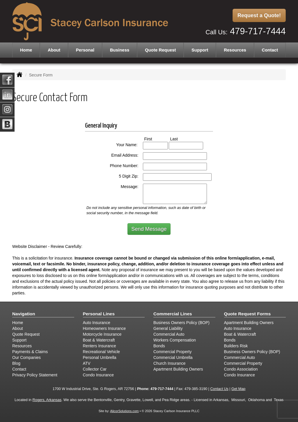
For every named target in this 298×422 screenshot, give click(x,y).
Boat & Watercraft (99, 340)
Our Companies (26, 357)
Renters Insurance (99, 346)
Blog (16, 363)
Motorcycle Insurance (102, 334)
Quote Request (26, 334)
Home (26, 49)
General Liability (167, 328)
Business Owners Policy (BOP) (181, 322)
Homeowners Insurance (104, 328)
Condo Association (241, 369)
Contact (270, 49)
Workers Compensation (174, 340)
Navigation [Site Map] (23, 313)
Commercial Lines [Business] (172, 313)
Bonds (159, 346)
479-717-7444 (258, 31)
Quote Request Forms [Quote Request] (247, 313)
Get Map (238, 389)
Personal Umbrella (99, 357)
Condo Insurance (98, 375)
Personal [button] (85, 49)
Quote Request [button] (160, 49)
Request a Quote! (259, 15)
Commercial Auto (169, 334)
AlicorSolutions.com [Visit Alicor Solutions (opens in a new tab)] (124, 411)
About (54, 49)
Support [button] (199, 49)
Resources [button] (235, 49)
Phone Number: (124, 165)
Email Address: (124, 155)
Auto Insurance (96, 322)
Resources (22, 346)
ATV (87, 363)
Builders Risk (236, 346)
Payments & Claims (30, 351)
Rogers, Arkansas (47, 400)
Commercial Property (172, 351)
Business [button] (120, 49)
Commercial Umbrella (173, 357)
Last (179, 138)
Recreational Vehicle (101, 351)
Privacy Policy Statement (34, 375)
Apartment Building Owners (178, 369)
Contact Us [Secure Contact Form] (219, 389)
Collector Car (95, 369)
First (153, 138)
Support (19, 340)
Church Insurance (169, 363)
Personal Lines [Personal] (99, 313)
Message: (130, 186)
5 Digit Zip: (129, 176)
